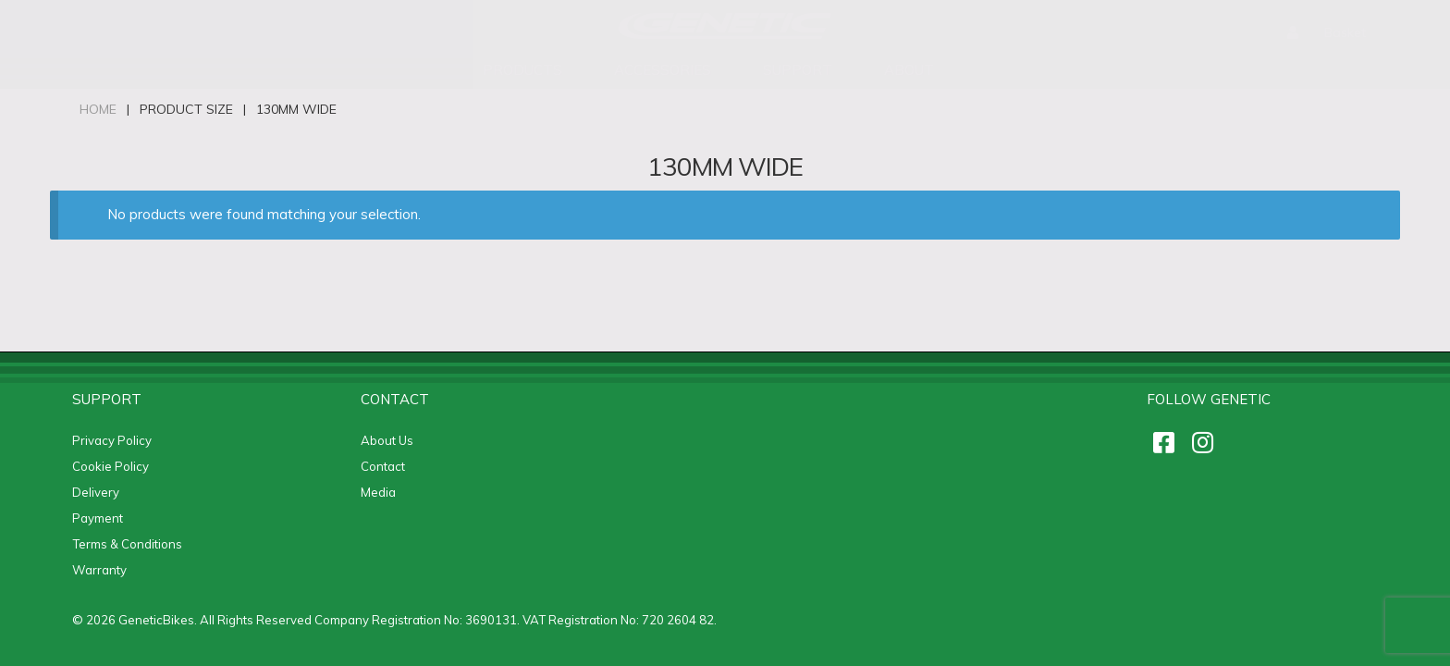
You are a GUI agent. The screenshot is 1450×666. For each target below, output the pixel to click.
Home (98, 109)
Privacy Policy (112, 440)
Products (522, 70)
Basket (1345, 32)
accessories (662, 70)
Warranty (99, 569)
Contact (383, 466)
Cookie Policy (110, 466)
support (797, 70)
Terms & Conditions (127, 543)
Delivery (95, 492)
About (909, 70)
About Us (387, 440)
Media (378, 492)
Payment (97, 518)
